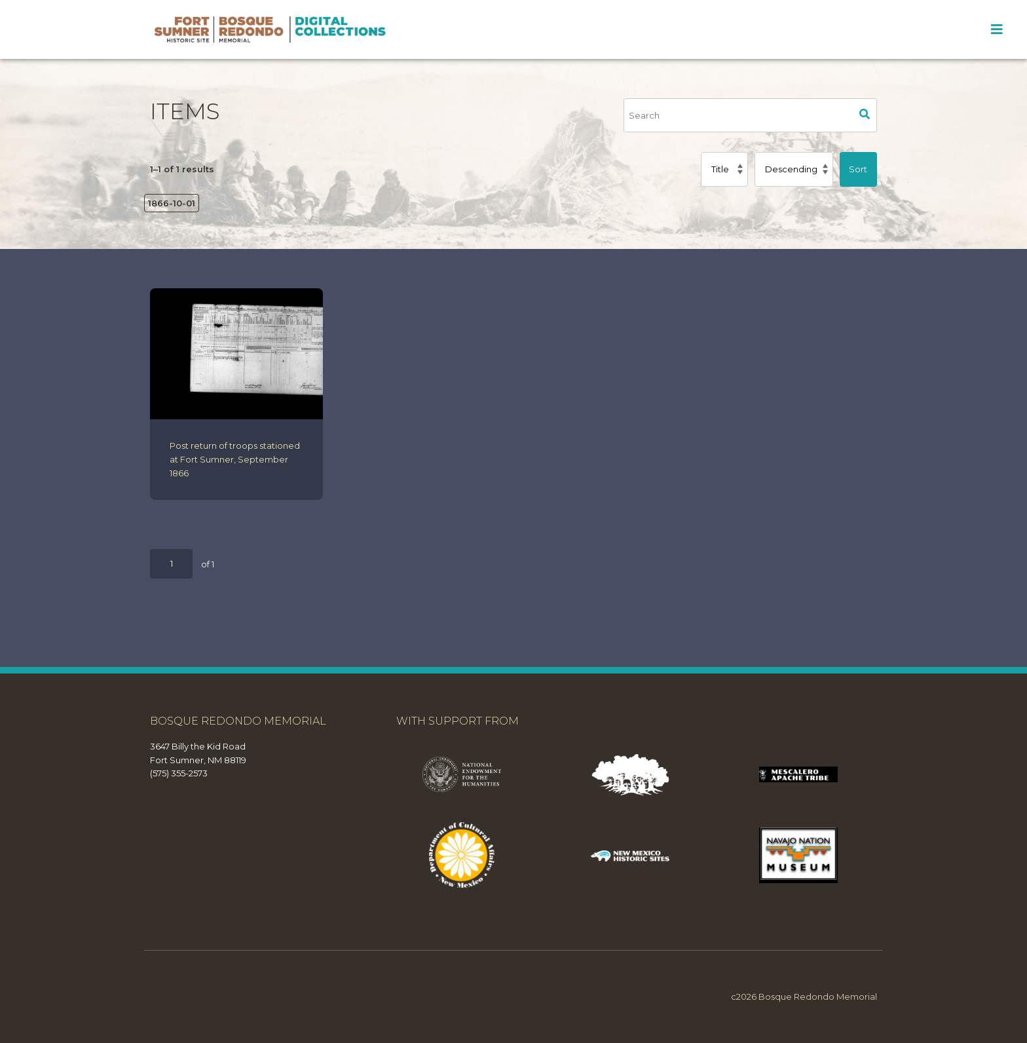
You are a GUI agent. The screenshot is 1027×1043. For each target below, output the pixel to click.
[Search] (738, 115)
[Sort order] (793, 169)
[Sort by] (724, 169)
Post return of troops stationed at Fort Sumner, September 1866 (235, 459)
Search (865, 115)
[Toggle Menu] (996, 29)
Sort (858, 169)
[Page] (171, 563)
